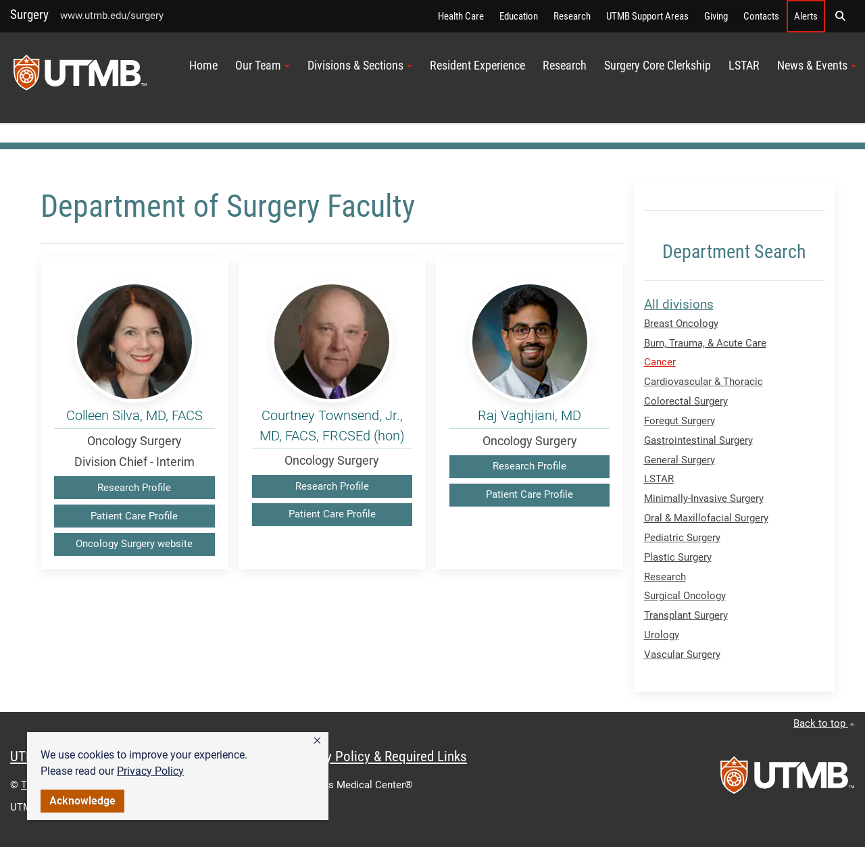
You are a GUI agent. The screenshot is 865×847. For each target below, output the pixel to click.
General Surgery (679, 460)
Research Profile (134, 488)
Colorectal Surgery (686, 401)
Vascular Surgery (682, 654)
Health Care (461, 16)
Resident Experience (477, 65)
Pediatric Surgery (682, 538)
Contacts (761, 16)
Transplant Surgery (686, 615)
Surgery (29, 14)
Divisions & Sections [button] (359, 65)
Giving (716, 16)
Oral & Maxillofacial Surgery (706, 518)
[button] (317, 741)
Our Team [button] (262, 65)
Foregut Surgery (679, 421)
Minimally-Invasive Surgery (704, 498)
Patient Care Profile (134, 516)
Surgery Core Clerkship (657, 65)
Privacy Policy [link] (150, 771)
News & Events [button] (816, 65)
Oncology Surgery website (134, 544)
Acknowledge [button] (82, 800)
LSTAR (744, 65)
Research (572, 16)
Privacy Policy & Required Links (379, 756)
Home (203, 65)
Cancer (660, 362)
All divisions (679, 304)
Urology (661, 635)
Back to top (824, 723)
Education (518, 16)
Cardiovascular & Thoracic (703, 382)
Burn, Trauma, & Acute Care (705, 343)
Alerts (806, 16)
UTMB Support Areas (647, 16)
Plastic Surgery (678, 557)
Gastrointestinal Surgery (698, 440)
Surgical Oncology (685, 596)
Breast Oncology (681, 323)
